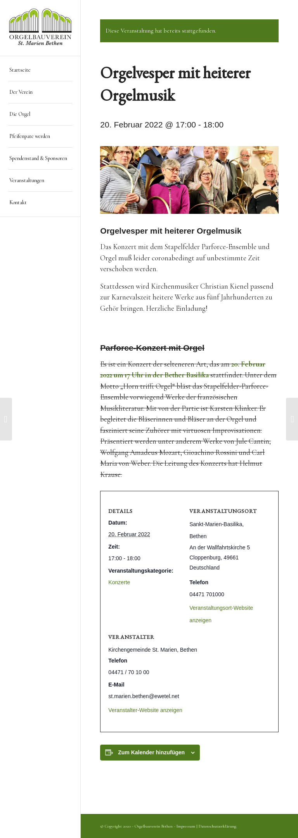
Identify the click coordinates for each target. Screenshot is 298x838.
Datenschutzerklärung (217, 826)
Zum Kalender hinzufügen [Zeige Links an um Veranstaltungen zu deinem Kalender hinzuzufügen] (151, 752)
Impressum (186, 826)
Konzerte (119, 582)
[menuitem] (40, 70)
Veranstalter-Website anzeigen (145, 710)
